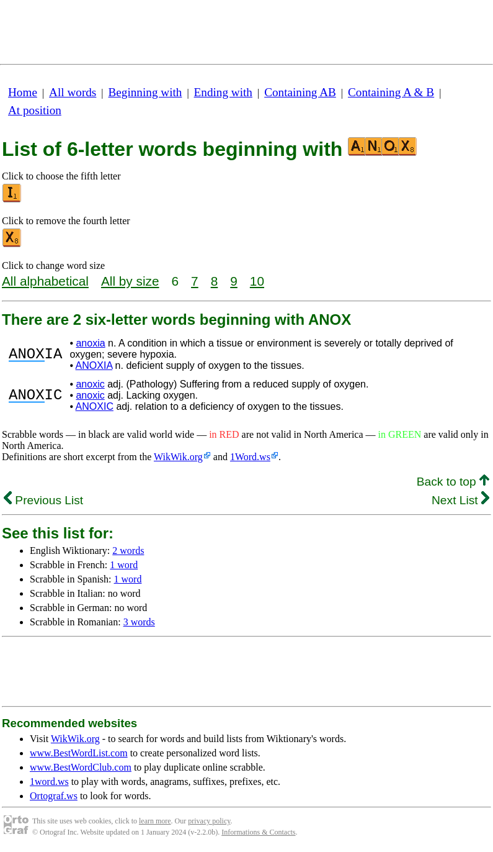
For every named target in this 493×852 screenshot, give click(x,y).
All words (72, 92)
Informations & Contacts (258, 832)
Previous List (43, 500)
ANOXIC (94, 406)
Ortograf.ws (54, 796)
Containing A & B (391, 92)
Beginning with (145, 92)
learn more (155, 821)
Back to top (453, 481)
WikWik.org (178, 456)
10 (257, 281)
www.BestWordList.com (79, 753)
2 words (128, 550)
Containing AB (300, 92)
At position (34, 110)
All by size (130, 281)
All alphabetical (45, 281)
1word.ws (49, 781)
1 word (124, 565)
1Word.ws (250, 456)
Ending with (223, 92)
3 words (139, 622)
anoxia (90, 343)
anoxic (90, 384)
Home (22, 92)
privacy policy (209, 821)
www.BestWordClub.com (80, 767)
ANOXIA (94, 365)
